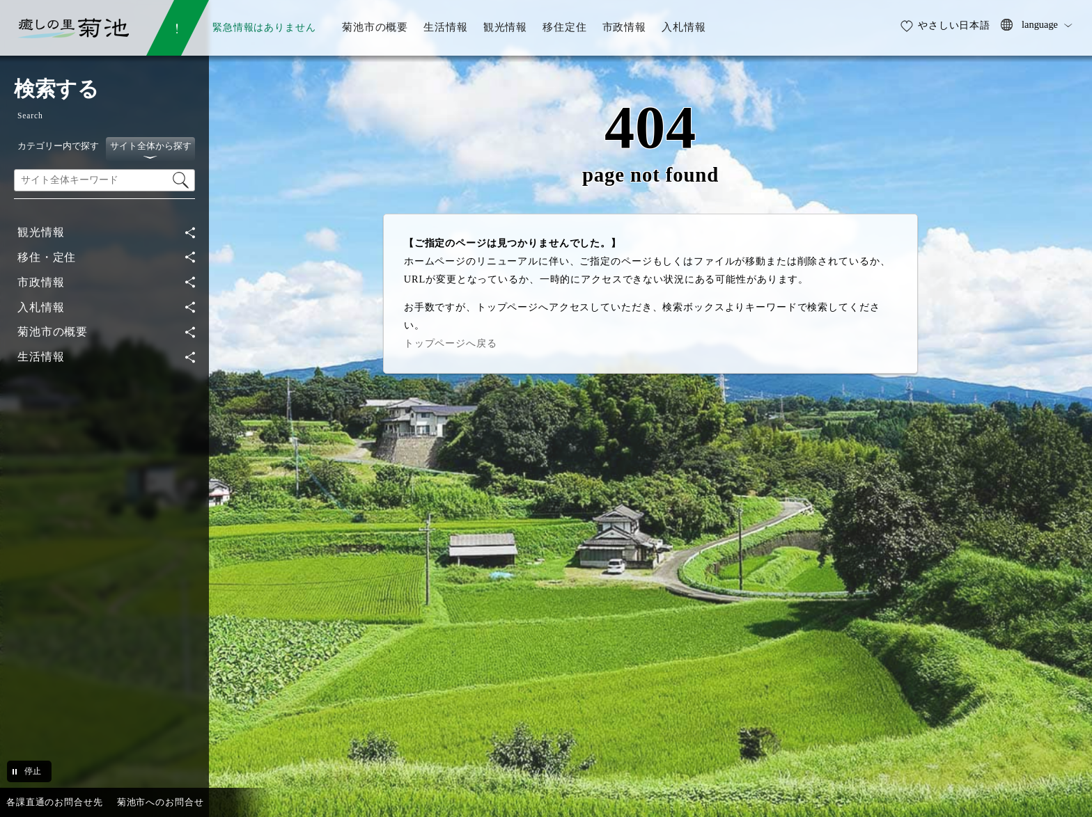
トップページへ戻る (450, 343)
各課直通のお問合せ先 (54, 802)
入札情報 (40, 307)
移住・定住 (46, 257)
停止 (32, 771)
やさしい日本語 (954, 25)
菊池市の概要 (52, 332)
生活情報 (40, 357)
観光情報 (40, 232)
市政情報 (40, 282)
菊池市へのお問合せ (160, 802)
